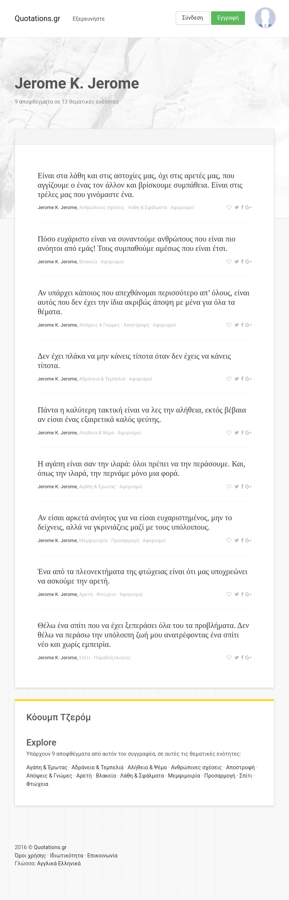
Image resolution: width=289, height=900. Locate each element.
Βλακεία (88, 261)
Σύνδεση (192, 18)
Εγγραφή (228, 18)
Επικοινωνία (102, 856)
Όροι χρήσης (30, 856)
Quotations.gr (37, 18)
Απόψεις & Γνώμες (99, 325)
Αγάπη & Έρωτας (97, 486)
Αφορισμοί (182, 207)
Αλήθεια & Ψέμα (96, 432)
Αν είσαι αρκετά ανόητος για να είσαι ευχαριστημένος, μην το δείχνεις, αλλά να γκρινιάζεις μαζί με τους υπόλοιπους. (135, 522)
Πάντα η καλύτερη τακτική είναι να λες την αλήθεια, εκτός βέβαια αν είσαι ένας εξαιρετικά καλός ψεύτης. (142, 414)
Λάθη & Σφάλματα (147, 207)
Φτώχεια (106, 594)
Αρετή (86, 594)
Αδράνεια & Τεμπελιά (102, 379)
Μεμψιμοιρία (93, 540)
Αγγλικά (46, 863)
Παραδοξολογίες (112, 657)
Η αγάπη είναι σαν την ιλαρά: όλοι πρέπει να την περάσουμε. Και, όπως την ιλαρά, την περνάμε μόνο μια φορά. (141, 468)
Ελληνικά (69, 863)
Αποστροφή (136, 325)
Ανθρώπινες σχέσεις (101, 207)
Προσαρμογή (125, 540)
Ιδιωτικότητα (66, 856)
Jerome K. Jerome (57, 207)
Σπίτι (84, 657)
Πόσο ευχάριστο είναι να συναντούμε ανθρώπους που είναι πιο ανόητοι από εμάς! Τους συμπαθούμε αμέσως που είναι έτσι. (137, 243)
